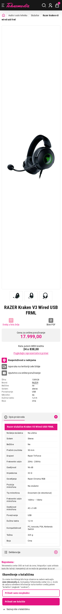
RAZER (35, 383)
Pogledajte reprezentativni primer (31, 353)
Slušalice (35, 15)
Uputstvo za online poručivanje (24, 373)
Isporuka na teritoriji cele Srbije (24, 366)
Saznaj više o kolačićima (18, 609)
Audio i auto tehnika (17, 15)
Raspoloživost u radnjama (19, 360)
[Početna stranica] (3, 15)
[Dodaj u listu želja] (11, 322)
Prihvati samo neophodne (17, 593)
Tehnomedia (17, 5)
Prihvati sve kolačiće (15, 601)
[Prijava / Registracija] (50, 5)
